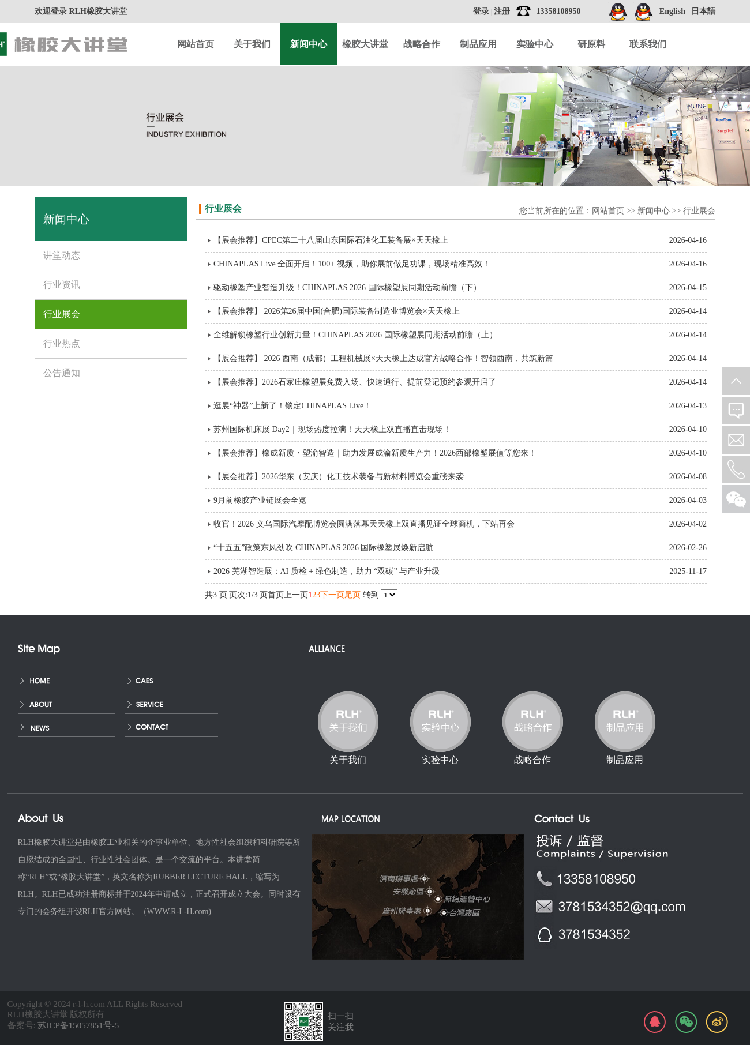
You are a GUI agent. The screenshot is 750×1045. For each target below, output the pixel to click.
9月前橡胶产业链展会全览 (259, 500)
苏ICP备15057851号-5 (78, 1025)
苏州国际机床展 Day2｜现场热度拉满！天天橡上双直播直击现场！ (332, 429)
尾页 (352, 595)
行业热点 (61, 343)
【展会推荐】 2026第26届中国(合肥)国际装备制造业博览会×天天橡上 (336, 311)
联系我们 (647, 44)
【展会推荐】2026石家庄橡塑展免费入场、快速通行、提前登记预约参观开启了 (354, 382)
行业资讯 (61, 285)
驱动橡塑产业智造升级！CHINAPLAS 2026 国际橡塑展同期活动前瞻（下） (347, 287)
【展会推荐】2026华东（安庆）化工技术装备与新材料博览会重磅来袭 (338, 476)
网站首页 (195, 44)
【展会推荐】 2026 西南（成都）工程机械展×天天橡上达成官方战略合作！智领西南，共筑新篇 (383, 358)
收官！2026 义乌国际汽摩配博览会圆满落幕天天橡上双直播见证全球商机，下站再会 (364, 524)
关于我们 (252, 44)
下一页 (332, 595)
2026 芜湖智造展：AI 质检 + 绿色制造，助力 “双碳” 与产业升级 (326, 571)
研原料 (591, 44)
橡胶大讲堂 (365, 44)
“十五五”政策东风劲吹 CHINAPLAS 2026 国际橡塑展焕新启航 (323, 547)
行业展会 (699, 210)
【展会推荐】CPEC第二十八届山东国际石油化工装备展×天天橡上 (330, 240)
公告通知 (61, 373)
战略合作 (421, 44)
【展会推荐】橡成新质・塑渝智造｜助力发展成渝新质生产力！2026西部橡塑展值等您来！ (375, 453)
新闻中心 (654, 210)
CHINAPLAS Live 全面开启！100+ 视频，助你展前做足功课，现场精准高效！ (351, 264)
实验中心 (534, 44)
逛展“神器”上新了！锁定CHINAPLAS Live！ (292, 405)
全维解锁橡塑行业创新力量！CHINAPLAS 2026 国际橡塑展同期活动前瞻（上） (355, 334)
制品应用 (478, 44)
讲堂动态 (61, 255)
